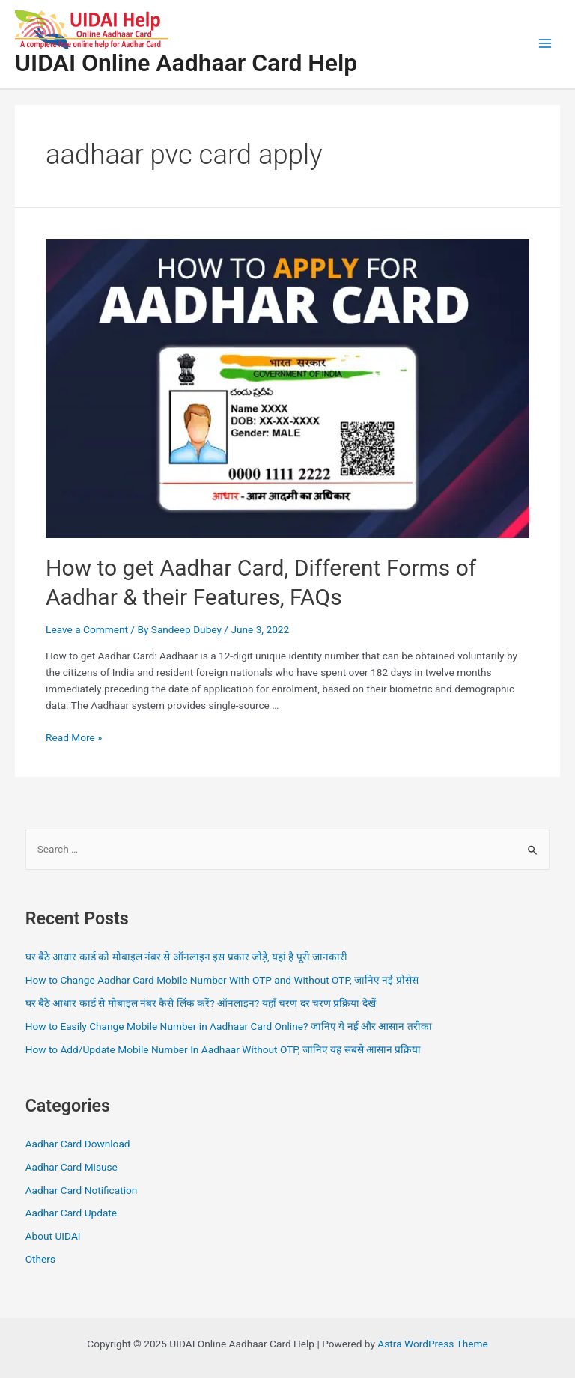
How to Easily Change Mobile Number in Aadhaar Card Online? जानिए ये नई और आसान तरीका (228, 1026)
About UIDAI (53, 1236)
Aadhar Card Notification (81, 1190)
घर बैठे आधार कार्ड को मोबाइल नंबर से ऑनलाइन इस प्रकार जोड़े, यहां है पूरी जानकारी (186, 957)
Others (40, 1259)
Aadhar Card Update (71, 1213)
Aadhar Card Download (77, 1144)
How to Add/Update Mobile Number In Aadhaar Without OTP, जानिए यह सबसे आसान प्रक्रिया (223, 1049)
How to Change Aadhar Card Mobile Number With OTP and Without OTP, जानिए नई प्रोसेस (222, 980)
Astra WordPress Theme (432, 1344)
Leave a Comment (87, 629)
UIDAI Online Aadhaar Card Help (186, 63)
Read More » (74, 737)
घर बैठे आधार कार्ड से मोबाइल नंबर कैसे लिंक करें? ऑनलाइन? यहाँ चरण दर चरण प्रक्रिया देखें (200, 1003)
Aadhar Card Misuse (71, 1167)
